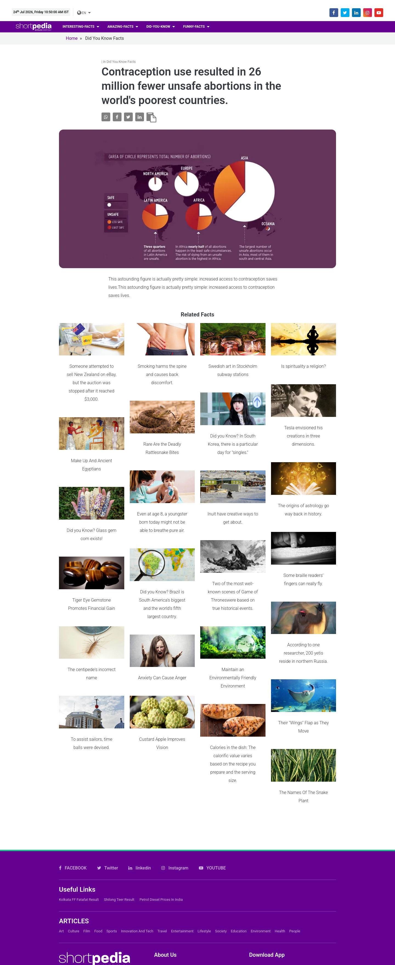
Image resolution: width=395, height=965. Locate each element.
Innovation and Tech (137, 873)
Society (221, 873)
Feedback (163, 945)
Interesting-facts (79, 27)
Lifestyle (204, 873)
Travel (162, 873)
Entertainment (182, 873)
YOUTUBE (212, 810)
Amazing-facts (121, 27)
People (294, 873)
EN (82, 12)
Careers (161, 927)
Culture (73, 873)
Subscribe (164, 936)
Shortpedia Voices (172, 955)
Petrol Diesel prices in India (161, 842)
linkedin (139, 810)
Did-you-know (158, 27)
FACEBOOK (73, 810)
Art (61, 873)
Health (280, 873)
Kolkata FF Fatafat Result (79, 842)
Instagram (174, 810)
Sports (111, 873)
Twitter (107, 810)
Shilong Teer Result (119, 842)
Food (98, 873)
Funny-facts (194, 27)
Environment (261, 873)
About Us (163, 917)
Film (86, 873)
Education (239, 873)
